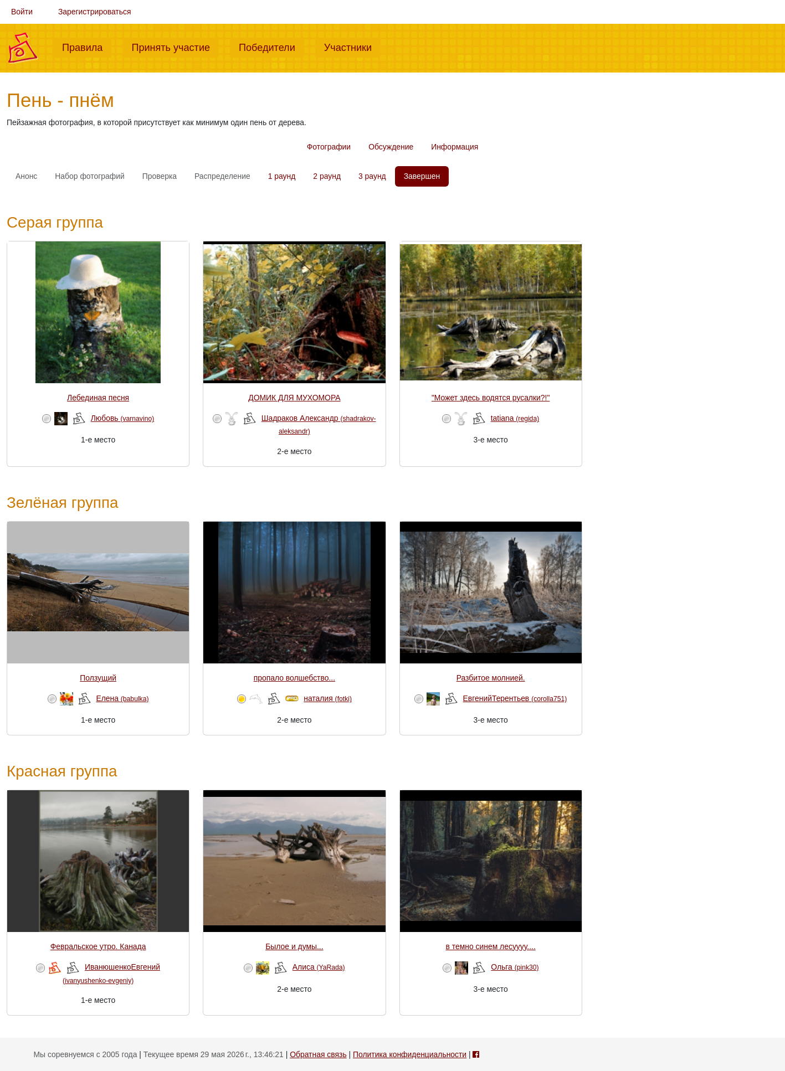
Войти (22, 11)
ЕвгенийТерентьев (515, 698)
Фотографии (329, 146)
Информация (454, 146)
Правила (86, 46)
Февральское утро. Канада (98, 946)
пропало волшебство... (294, 677)
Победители (271, 46)
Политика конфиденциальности (409, 1054)
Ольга (514, 966)
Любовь (123, 418)
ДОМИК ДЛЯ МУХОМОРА (294, 397)
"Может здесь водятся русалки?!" (491, 397)
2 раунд (327, 176)
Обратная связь (318, 1054)
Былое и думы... (294, 946)
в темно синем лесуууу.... (490, 946)
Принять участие (175, 46)
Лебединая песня (98, 397)
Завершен (422, 176)
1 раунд (282, 176)
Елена (122, 698)
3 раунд (372, 176)
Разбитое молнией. (490, 677)
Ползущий (98, 677)
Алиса (319, 966)
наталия (328, 698)
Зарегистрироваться (94, 11)
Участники (352, 46)
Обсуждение (390, 146)
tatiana (515, 418)
